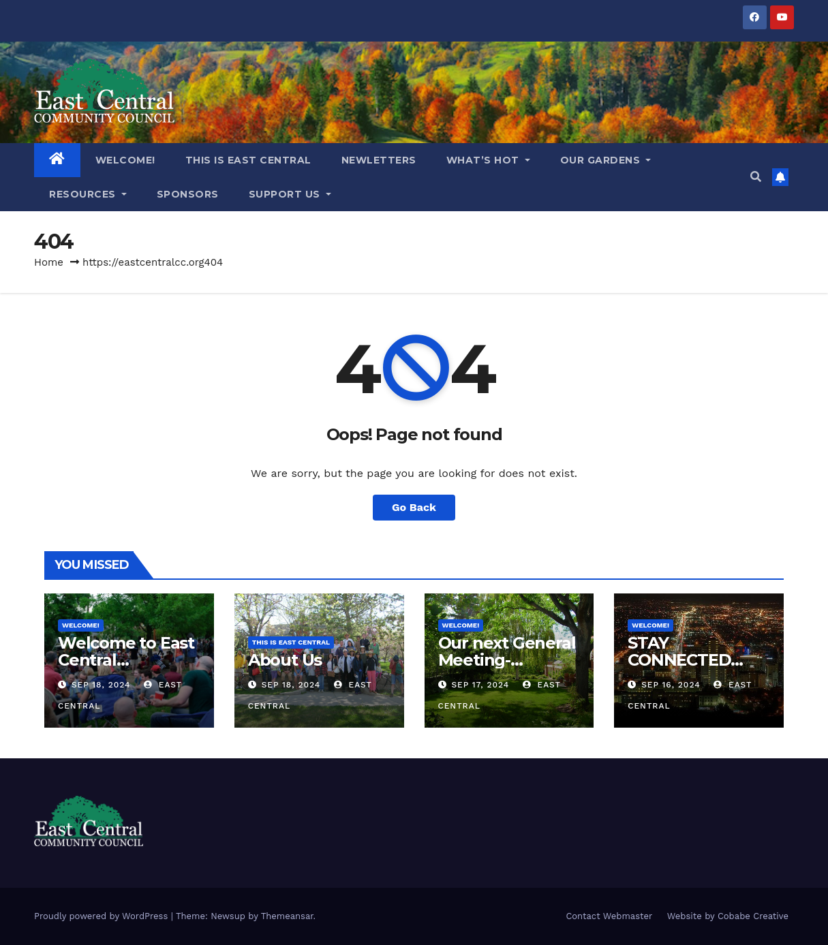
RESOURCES (88, 194)
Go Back (414, 507)
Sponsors (188, 194)
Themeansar (287, 916)
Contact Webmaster (609, 916)
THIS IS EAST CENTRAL (248, 160)
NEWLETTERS (378, 160)
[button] (755, 176)
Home (48, 262)
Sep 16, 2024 (670, 685)
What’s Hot (488, 160)
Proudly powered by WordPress (102, 916)
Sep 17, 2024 (480, 685)
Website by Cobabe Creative (727, 916)
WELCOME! (125, 160)
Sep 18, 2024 (101, 685)
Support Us (290, 194)
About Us (285, 660)
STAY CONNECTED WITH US (679, 660)
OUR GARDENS (605, 160)
